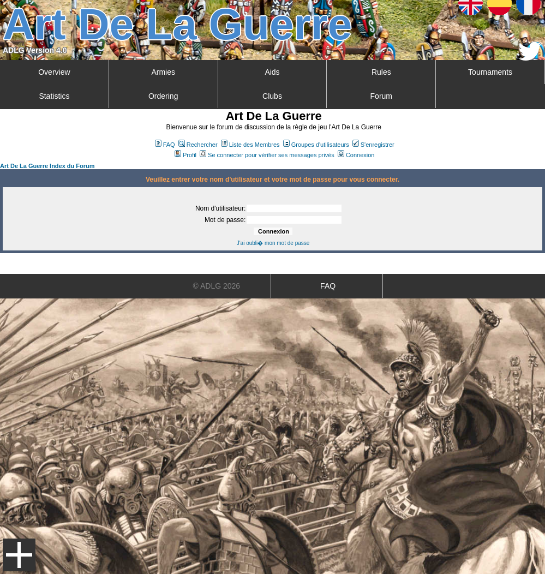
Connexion (356, 155)
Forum (381, 96)
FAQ (165, 144)
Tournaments (490, 72)
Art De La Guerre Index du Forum (47, 166)
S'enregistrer (373, 144)
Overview (54, 72)
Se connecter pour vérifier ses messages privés (267, 155)
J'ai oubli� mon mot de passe (273, 243)
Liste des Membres (250, 144)
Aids (272, 72)
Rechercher (198, 144)
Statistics (54, 96)
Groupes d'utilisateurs (316, 144)
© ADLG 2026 (217, 286)
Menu (19, 555)
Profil (185, 155)
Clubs (272, 96)
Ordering (163, 96)
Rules (381, 72)
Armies (163, 72)
